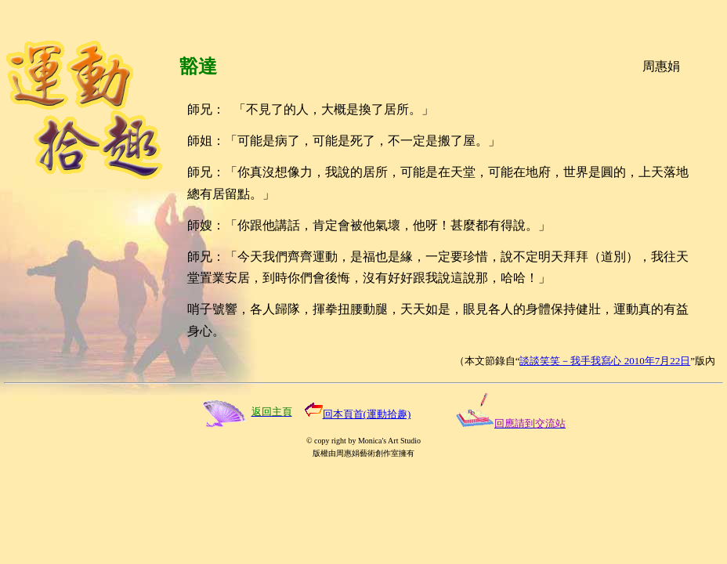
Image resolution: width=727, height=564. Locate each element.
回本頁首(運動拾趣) (367, 414)
